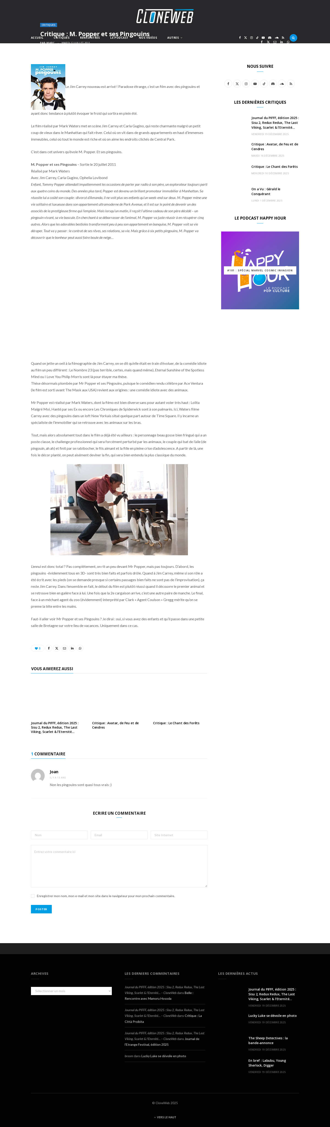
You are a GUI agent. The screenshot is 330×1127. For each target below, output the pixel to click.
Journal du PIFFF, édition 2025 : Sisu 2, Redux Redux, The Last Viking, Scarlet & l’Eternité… (55, 727)
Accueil (37, 38)
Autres (173, 38)
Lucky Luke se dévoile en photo (163, 1056)
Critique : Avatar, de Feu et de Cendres (115, 725)
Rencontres (90, 38)
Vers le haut (165, 1117)
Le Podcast (119, 38)
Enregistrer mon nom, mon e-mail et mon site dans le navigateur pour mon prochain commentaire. (106, 896)
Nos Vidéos (148, 38)
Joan (54, 771)
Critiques (61, 38)
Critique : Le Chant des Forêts (176, 723)
